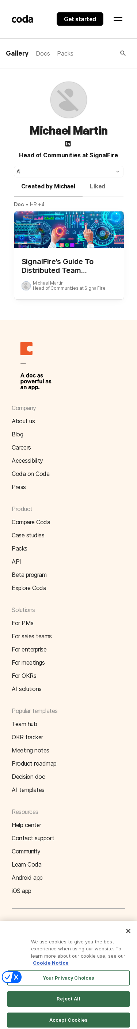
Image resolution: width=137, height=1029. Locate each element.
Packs (65, 53)
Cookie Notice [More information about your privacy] (51, 968)
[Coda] (23, 19)
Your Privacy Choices (69, 982)
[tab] (48, 189)
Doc (19, 204)
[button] (100, 53)
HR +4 (37, 204)
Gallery (17, 53)
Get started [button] (80, 19)
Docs (43, 53)
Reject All (68, 1004)
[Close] (128, 936)
